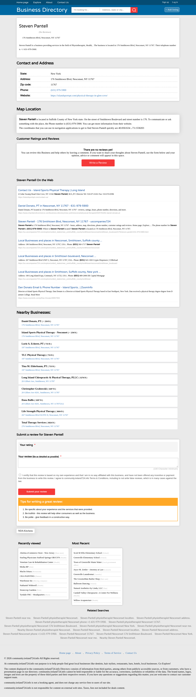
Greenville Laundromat (88, 575)
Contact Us (63, 2)
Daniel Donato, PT (36, 321)
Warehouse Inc (33, 581)
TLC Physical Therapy (38, 355)
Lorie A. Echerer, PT (37, 343)
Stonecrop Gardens (30, 591)
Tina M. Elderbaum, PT (38, 366)
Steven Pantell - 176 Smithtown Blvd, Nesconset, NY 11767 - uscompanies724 (64, 221)
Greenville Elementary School (90, 558)
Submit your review (36, 492)
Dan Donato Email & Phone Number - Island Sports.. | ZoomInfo (55, 287)
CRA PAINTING (31, 577)
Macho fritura (30, 572)
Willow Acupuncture (86, 601)
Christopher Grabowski (39, 388)
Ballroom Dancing (85, 584)
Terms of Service (112, 654)
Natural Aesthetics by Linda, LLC (90, 589)
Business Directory (42, 9)
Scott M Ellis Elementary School (91, 554)
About (49, 2)
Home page (22, 2)
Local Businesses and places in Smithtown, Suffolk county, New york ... (59, 271)
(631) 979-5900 (58, 90)
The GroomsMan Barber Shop (91, 580)
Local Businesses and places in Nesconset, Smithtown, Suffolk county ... (60, 240)
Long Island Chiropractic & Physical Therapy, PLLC (54, 377)
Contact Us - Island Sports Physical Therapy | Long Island (51, 190)
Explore (37, 2)
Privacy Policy (93, 654)
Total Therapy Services (38, 422)
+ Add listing (172, 9)
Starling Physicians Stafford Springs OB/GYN (43, 558)
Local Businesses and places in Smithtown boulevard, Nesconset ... (57, 256)
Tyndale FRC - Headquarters (35, 595)
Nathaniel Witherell (31, 586)
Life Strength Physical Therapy (43, 411)
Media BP (26, 568)
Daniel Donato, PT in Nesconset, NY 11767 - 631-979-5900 (53, 205)
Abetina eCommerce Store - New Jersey (42, 554)
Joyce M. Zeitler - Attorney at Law (92, 570)
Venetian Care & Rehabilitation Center (40, 563)
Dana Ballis (32, 400)
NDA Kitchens (25, 531)
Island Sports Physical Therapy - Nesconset (49, 332)
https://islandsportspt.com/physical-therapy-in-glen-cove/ (79, 95)
